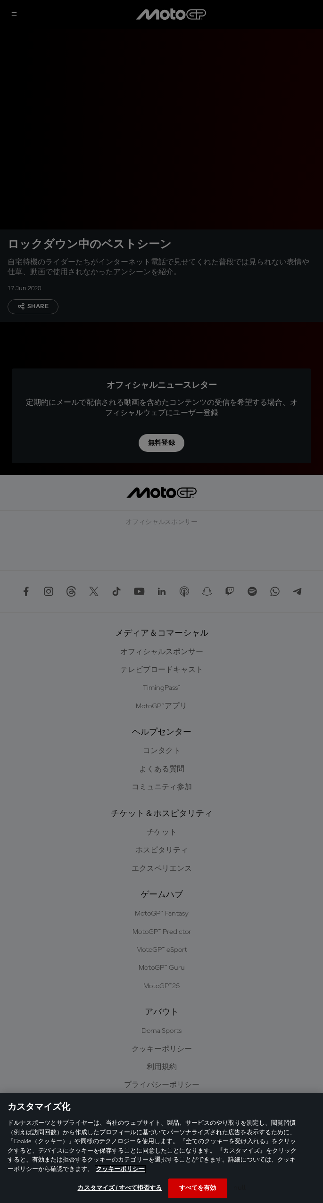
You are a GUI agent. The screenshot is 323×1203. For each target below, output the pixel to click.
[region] (161, 1148)
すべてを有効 (197, 1188)
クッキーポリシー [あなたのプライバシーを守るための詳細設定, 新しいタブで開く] (120, 1169)
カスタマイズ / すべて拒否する (119, 1188)
